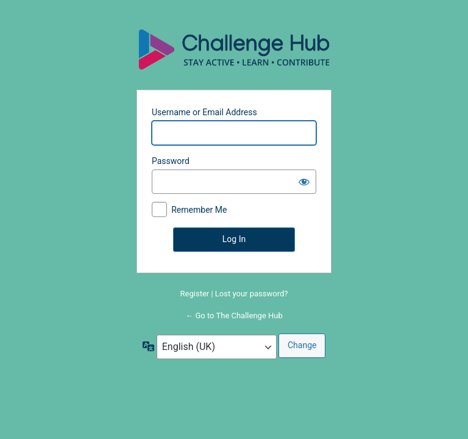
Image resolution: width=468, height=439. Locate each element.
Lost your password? (251, 293)
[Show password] (304, 182)
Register (195, 293)
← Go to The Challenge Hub (234, 315)
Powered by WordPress (234, 48)
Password (171, 161)
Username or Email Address (204, 112)
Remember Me (199, 210)
